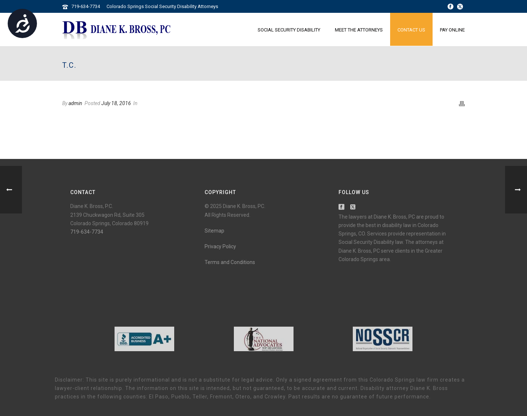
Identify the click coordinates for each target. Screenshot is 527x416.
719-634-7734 (85, 6)
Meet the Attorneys (359, 30)
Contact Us (411, 30)
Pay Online (452, 30)
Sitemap (214, 231)
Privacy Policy (220, 246)
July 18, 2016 (116, 103)
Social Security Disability (289, 30)
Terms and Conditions (230, 262)
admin (75, 103)
